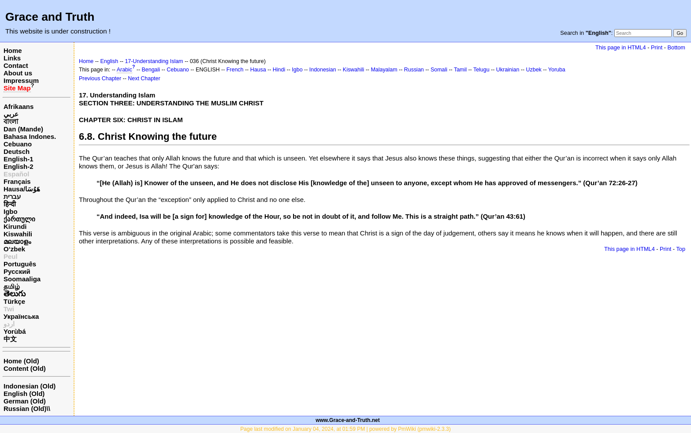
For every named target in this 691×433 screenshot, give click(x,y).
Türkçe (14, 301)
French (235, 70)
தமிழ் (12, 286)
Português (20, 264)
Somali (439, 70)
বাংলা (11, 121)
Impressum (21, 80)
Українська (21, 316)
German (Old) (25, 401)
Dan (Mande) (23, 129)
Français (17, 181)
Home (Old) (21, 361)
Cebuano (18, 144)
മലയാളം (17, 241)
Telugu (481, 70)
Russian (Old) (25, 408)
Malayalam (384, 70)
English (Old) (24, 393)
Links (12, 58)
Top (680, 249)
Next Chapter (144, 78)
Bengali (151, 70)
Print (656, 47)
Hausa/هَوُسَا (22, 189)
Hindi (279, 70)
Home (13, 50)
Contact (16, 65)
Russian (414, 70)
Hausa (258, 70)
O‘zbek (14, 249)
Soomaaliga (22, 279)
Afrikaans (18, 106)
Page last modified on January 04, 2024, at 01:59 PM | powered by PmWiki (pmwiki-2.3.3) (345, 429)
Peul (11, 256)
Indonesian (322, 70)
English (109, 61)
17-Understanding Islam (154, 61)
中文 (10, 339)
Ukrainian (508, 70)
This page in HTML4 (620, 47)
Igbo (11, 211)
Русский (17, 271)
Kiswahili (18, 234)
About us (18, 73)
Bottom (676, 47)
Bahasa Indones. (30, 136)
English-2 (18, 166)
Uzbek (534, 70)
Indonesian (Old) (30, 386)
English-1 (18, 159)
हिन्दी (10, 204)
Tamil (460, 70)
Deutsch (17, 151)
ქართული (19, 219)
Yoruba (556, 70)
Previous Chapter (100, 78)
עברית (12, 196)
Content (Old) (25, 368)
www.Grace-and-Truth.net (348, 420)
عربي (11, 114)
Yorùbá (15, 331)
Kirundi (15, 226)
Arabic (124, 70)
